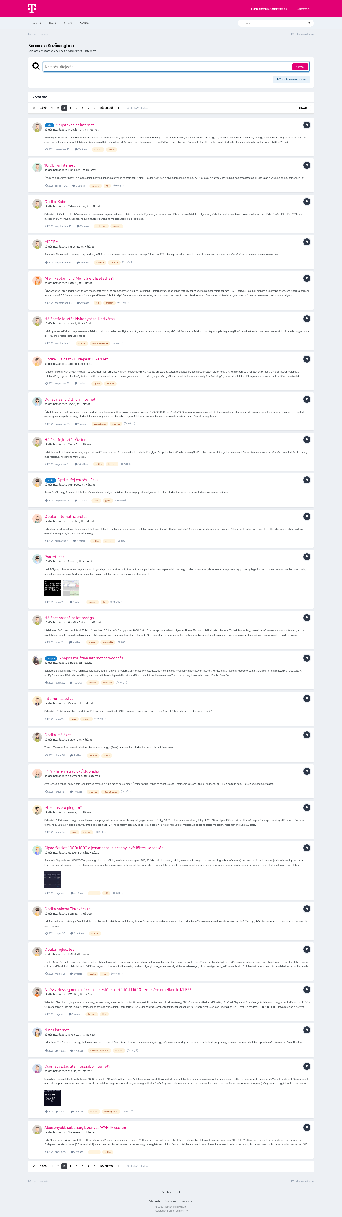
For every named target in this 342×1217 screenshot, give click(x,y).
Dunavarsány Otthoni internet (70, 399)
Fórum (36, 23)
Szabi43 (72, 913)
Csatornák (93, 776)
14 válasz (81, 464)
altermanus (75, 776)
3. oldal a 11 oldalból (139, 108)
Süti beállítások (171, 1192)
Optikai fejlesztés (59, 949)
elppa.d (72, 663)
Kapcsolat (188, 1201)
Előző (43, 108)
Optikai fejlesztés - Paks (77, 479)
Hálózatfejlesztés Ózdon (65, 439)
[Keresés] (267, 23)
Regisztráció (302, 8)
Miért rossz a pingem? (63, 807)
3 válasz (77, 893)
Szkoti (71, 404)
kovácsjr (73, 812)
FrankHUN (74, 170)
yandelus (73, 246)
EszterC (72, 283)
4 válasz (76, 1050)
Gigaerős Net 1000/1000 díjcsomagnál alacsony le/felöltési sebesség (104, 847)
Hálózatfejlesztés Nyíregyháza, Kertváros (79, 318)
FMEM (72, 954)
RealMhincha (76, 852)
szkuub (72, 1071)
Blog (52, 23)
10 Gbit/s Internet (59, 165)
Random (73, 703)
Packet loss (54, 556)
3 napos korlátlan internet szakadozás (91, 657)
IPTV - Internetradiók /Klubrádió (71, 771)
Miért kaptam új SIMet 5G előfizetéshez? (79, 278)
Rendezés (303, 108)
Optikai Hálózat (57, 734)
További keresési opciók (291, 79)
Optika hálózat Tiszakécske (67, 908)
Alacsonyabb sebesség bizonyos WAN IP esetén (85, 1127)
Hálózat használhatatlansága (69, 617)
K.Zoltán (73, 994)
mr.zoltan (73, 521)
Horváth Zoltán (77, 622)
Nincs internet (56, 1029)
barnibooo (74, 484)
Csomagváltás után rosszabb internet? (77, 1066)
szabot (72, 323)
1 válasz (81, 383)
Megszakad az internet (74, 124)
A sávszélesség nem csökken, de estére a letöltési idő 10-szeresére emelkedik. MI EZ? (117, 989)
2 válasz (78, 185)
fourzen (72, 561)
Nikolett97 (74, 1034)
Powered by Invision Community (171, 1210)
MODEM (51, 241)
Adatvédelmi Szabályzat (163, 1201)
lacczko (72, 364)
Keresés (84, 25)
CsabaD (73, 444)
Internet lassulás (58, 698)
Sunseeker (74, 1132)
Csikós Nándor (76, 206)
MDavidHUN (75, 130)
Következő (106, 108)
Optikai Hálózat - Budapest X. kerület (76, 358)
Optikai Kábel (55, 201)
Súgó (68, 23)
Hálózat (91, 170)
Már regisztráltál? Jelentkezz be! (269, 9)
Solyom (72, 739)
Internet (94, 130)
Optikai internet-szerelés (65, 516)
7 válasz (81, 149)
